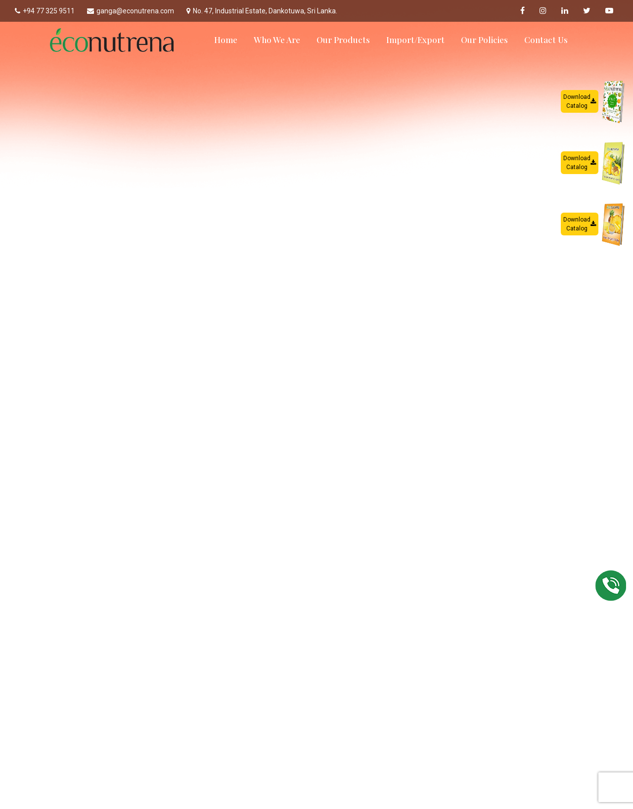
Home (225, 39)
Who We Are (277, 39)
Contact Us (546, 39)
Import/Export (415, 39)
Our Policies (484, 39)
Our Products (343, 39)
